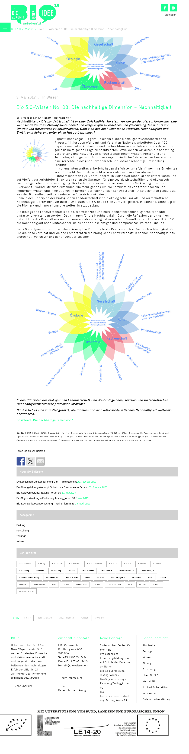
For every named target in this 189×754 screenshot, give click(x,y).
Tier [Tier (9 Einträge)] (54, 584)
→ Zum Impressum (70, 677)
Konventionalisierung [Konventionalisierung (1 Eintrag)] (29, 577)
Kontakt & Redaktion (155, 687)
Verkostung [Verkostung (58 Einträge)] (81, 584)
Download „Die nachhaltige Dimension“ (45, 420)
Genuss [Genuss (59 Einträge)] (71, 571)
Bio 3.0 (27, 618)
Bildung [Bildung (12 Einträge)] (41, 564)
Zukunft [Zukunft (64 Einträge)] (156, 584)
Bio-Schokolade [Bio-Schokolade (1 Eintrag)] (94, 564)
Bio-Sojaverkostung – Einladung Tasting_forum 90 (46, 498)
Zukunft (99, 618)
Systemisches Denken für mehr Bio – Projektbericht (47, 481)
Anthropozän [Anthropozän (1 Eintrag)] (25, 564)
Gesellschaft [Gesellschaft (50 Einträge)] (88, 571)
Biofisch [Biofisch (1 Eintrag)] (142, 564)
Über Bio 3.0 (150, 675)
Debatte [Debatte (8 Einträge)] (157, 564)
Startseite (149, 645)
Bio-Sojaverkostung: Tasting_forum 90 (39, 492)
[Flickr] (173, 7)
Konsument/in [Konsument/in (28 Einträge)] (147, 571)
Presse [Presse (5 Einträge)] (162, 577)
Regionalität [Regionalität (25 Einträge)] (39, 584)
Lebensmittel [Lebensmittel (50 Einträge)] (71, 577)
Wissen (29, 29)
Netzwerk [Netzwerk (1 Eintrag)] (136, 577)
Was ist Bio (149, 681)
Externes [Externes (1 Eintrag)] (40, 571)
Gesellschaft (45, 618)
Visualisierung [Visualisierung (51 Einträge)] (114, 584)
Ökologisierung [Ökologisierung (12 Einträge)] (26, 591)
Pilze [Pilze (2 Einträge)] (150, 577)
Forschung (23, 530)
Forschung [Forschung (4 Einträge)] (56, 571)
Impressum (150, 693)
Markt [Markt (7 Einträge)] (87, 577)
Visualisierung (67, 618)
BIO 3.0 (16, 29)
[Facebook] (164, 7)
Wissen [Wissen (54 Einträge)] (142, 584)
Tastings (21, 535)
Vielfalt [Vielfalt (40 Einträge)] (97, 584)
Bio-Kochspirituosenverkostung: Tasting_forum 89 (46, 503)
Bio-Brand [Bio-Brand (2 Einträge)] (57, 564)
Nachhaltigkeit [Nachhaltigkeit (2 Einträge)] (118, 577)
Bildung (21, 525)
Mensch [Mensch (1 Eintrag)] (100, 577)
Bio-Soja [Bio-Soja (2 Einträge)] (113, 564)
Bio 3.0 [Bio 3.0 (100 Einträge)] (127, 564)
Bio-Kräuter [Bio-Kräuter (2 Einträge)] (74, 564)
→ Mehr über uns (22, 686)
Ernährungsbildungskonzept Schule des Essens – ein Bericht (52, 487)
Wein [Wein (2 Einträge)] (130, 584)
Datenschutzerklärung (156, 699)
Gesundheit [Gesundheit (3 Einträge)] (106, 571)
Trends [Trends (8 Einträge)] (66, 584)
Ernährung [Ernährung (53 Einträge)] (24, 571)
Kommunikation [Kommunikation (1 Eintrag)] (126, 571)
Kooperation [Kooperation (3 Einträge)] (52, 577)
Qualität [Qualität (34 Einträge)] (23, 584)
